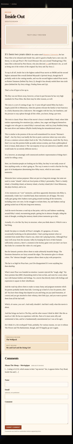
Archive (14, 4)
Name (36, 383)
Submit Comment (13, 427)
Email (36, 394)
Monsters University (50, 55)
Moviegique (5, 4)
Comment (36, 412)
